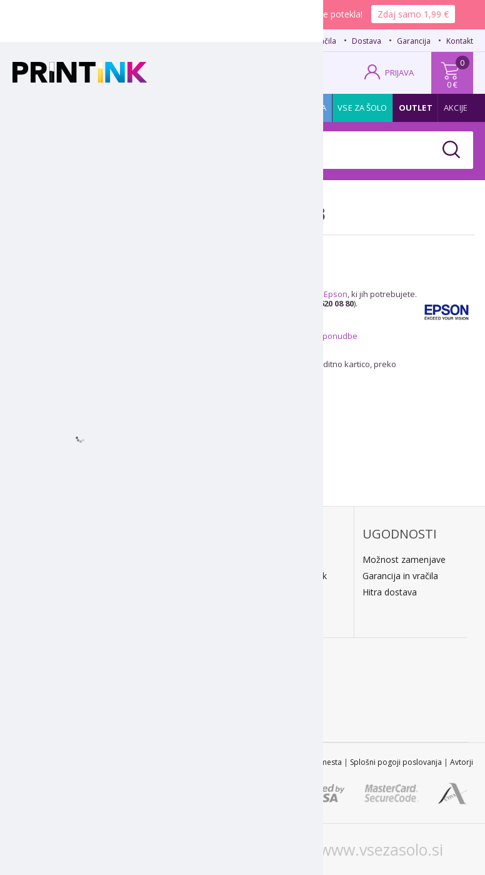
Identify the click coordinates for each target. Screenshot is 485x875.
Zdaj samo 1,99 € (413, 14)
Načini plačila (312, 41)
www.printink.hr (236, 849)
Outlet (415, 107)
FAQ (266, 41)
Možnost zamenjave (404, 559)
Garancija (414, 41)
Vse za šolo (362, 107)
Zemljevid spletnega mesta (294, 762)
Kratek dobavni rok (289, 576)
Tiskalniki (159, 107)
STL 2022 (187, 762)
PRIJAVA (399, 72)
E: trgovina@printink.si (70, 611)
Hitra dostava (389, 592)
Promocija (304, 107)
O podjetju (47, 627)
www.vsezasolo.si (381, 849)
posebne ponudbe (322, 335)
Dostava (366, 41)
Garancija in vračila (400, 576)
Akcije (456, 107)
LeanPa (154, 621)
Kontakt (459, 41)
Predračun (159, 576)
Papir (117, 107)
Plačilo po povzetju (177, 559)
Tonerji (79, 107)
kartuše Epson (320, 294)
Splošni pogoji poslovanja (396, 762)
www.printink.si (97, 849)
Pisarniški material (231, 107)
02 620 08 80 (135, 39)
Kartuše (35, 107)
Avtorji (461, 762)
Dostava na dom (285, 559)
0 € (452, 84)
